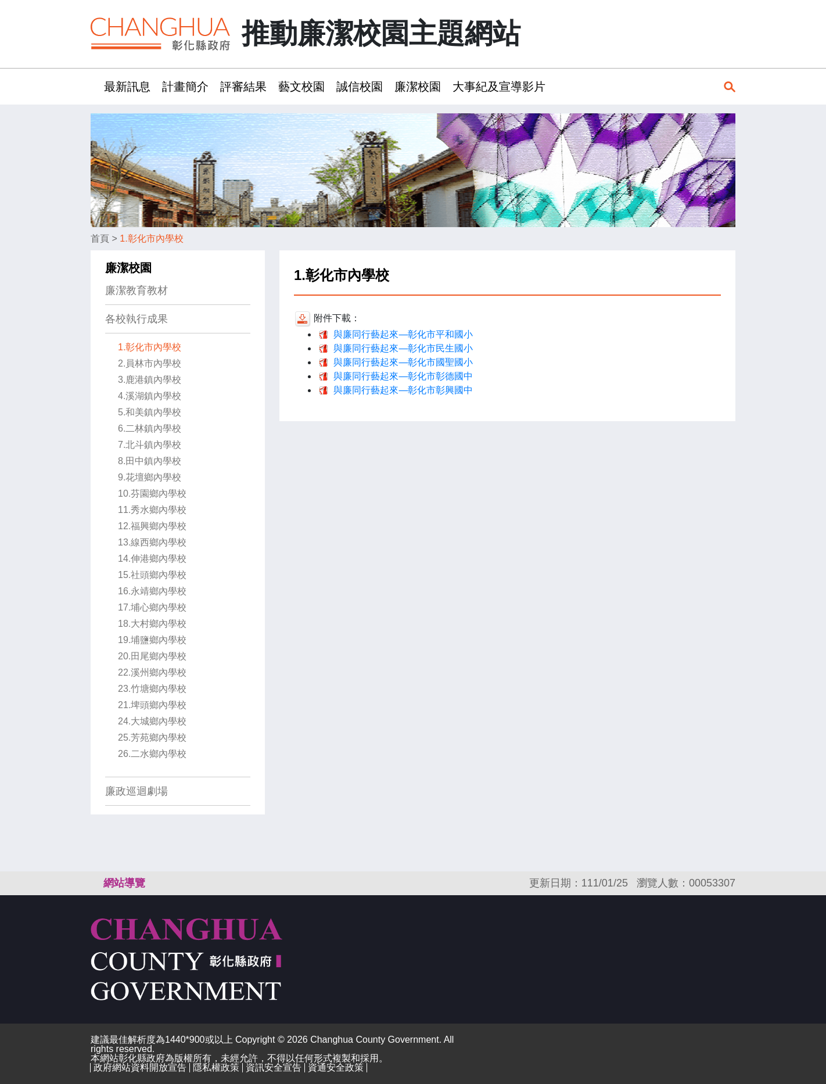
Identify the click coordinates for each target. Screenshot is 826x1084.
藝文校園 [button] (301, 86)
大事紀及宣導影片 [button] (498, 86)
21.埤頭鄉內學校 (152, 705)
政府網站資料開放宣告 (140, 1067)
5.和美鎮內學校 (149, 412)
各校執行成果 (136, 319)
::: (94, 86)
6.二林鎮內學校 (149, 428)
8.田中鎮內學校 (149, 461)
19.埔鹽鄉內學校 (152, 640)
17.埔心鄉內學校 (152, 607)
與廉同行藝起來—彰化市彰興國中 (403, 390)
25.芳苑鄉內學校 (152, 737)
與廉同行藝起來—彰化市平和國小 (403, 334)
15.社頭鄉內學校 (152, 575)
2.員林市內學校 (149, 363)
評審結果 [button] (243, 86)
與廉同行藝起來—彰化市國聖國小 (403, 362)
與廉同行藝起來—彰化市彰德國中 (403, 376)
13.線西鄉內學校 (152, 542)
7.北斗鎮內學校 (149, 445)
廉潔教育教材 (136, 290)
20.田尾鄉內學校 (152, 656)
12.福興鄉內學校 (152, 526)
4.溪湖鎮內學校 (149, 396)
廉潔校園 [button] (417, 86)
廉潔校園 (128, 267)
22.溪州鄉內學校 (152, 672)
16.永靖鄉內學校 (152, 591)
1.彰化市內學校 (151, 238)
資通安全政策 (336, 1067)
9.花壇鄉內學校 (149, 477)
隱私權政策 (216, 1067)
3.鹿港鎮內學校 (149, 380)
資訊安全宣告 (273, 1067)
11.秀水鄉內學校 (152, 510)
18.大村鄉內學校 (152, 624)
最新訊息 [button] (127, 86)
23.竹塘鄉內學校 (152, 689)
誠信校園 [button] (359, 86)
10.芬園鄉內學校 (152, 493)
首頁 (100, 238)
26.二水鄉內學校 (152, 754)
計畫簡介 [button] (185, 86)
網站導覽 (124, 883)
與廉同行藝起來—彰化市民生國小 (403, 348)
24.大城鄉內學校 (152, 721)
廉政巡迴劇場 (136, 791)
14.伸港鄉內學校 (152, 558)
